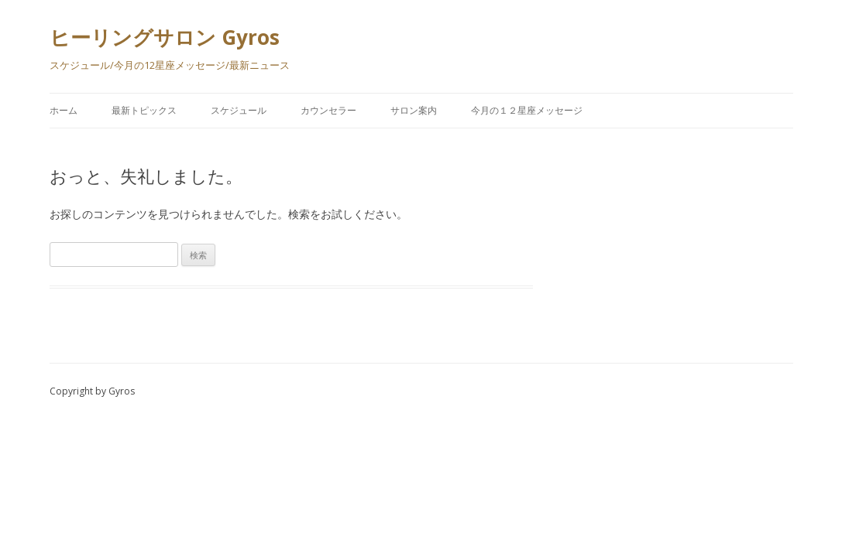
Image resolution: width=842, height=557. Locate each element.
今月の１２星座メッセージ (527, 110)
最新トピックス (144, 110)
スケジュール (238, 110)
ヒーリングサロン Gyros (165, 37)
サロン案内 (413, 110)
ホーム (63, 110)
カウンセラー (328, 110)
